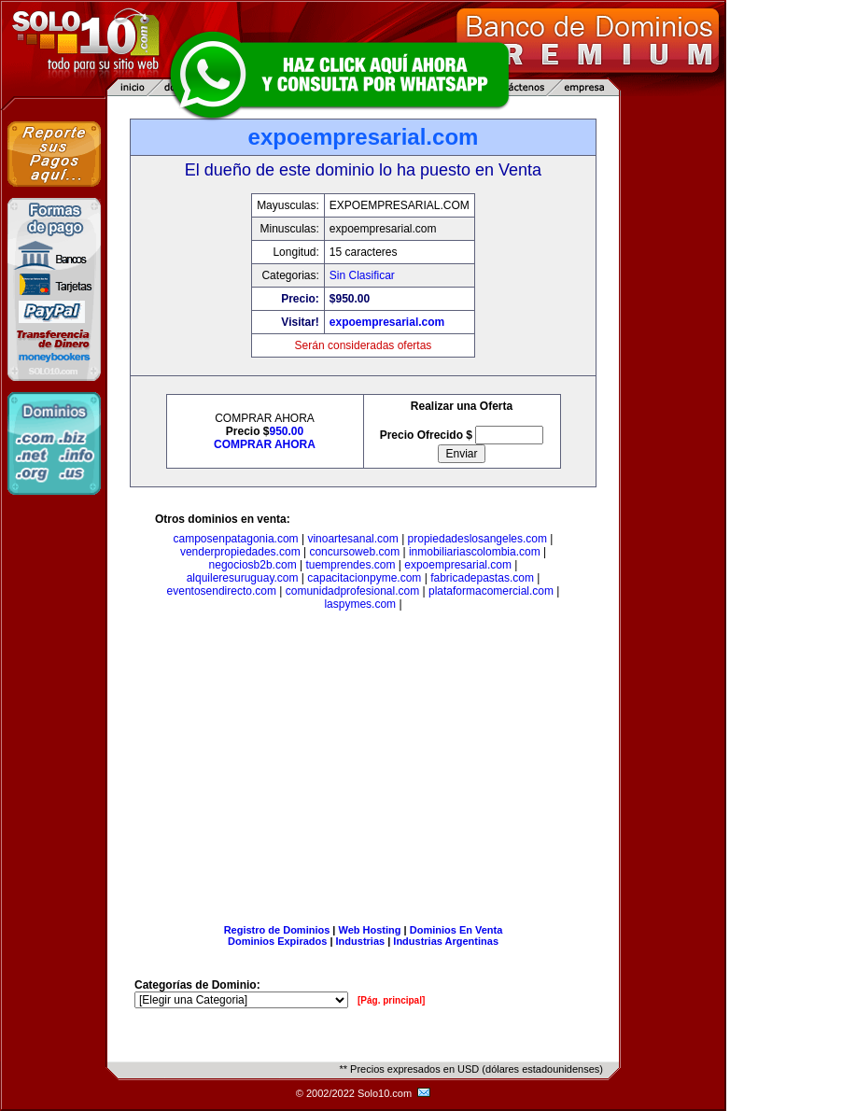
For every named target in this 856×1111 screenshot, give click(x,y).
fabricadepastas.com (482, 577)
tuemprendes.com (350, 564)
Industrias (361, 941)
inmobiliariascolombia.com (474, 551)
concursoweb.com (354, 551)
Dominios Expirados (277, 941)
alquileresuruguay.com (243, 577)
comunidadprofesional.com (352, 591)
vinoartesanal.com (352, 538)
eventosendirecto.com (221, 591)
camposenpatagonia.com (236, 538)
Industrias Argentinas (445, 941)
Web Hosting (370, 929)
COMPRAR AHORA (265, 444)
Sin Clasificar (362, 275)
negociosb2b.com (253, 564)
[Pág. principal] (391, 1000)
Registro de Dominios (277, 929)
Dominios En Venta (456, 929)
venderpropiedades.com (240, 551)
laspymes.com (360, 604)
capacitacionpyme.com (364, 577)
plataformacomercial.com (491, 591)
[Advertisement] (363, 771)
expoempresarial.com (387, 322)
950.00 (287, 431)
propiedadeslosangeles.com (477, 538)
